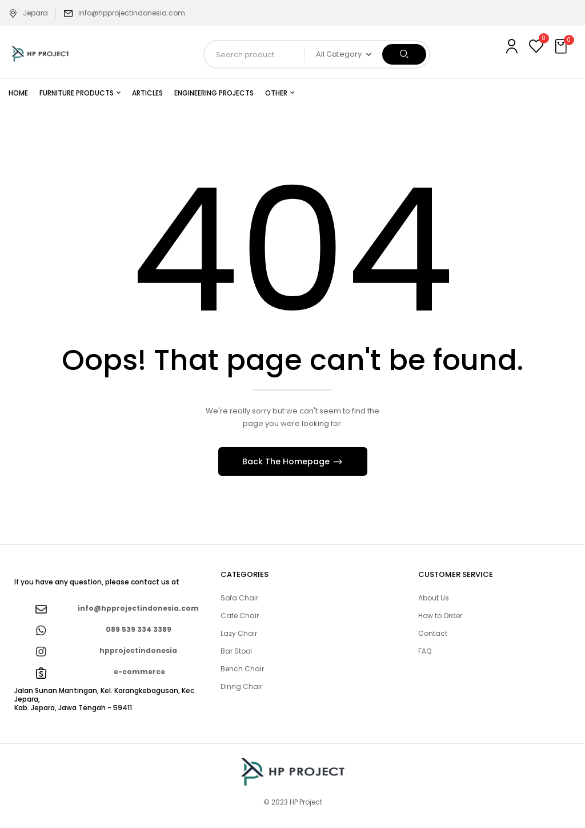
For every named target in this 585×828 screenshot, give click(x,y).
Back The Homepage (287, 461)
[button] (562, 46)
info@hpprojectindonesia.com (131, 13)
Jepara (28, 13)
